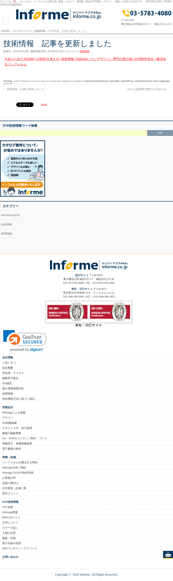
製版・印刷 (9, 538)
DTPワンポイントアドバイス (19, 548)
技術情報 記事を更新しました (24, 89)
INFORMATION (10, 215)
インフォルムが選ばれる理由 (19, 462)
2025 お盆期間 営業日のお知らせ (148, 89)
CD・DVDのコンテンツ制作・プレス (24, 438)
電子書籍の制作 (11, 448)
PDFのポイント (11, 517)
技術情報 (84, 51)
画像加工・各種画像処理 (17, 443)
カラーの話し (10, 527)
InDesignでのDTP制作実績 (18, 472)
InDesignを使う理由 (14, 467)
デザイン (7, 417)
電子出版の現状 (11, 543)
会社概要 (7, 367)
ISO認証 (7, 383)
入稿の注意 (9, 532)
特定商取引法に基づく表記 (18, 398)
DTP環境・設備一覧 (14, 488)
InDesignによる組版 (14, 412)
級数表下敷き (10, 378)
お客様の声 (9, 477)
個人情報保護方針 (13, 388)
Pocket (44, 104)
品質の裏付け (10, 483)
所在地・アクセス (13, 373)
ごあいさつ (9, 362)
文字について (10, 522)
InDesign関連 (10, 512)
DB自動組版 (9, 422)
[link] (25, 341)
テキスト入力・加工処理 (17, 428)
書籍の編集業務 (11, 433)
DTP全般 (7, 507)
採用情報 (6, 233)
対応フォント (10, 493)
